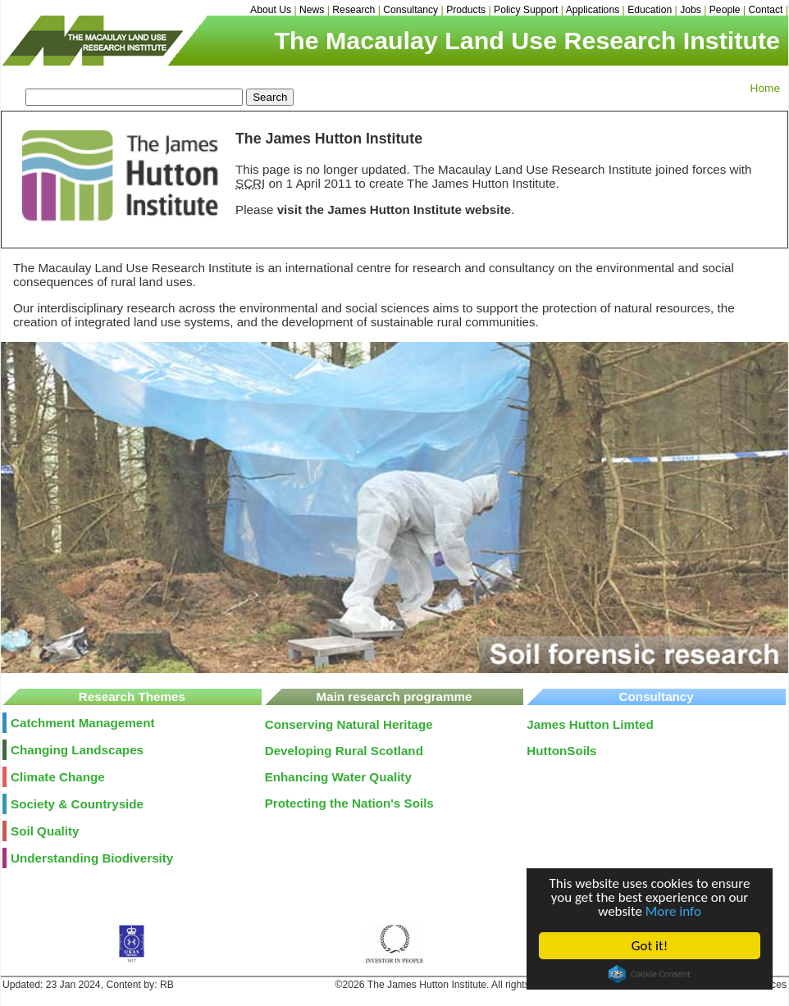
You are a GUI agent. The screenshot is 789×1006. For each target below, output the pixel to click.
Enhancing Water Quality (338, 777)
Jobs (690, 10)
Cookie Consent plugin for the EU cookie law (650, 974)
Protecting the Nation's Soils (349, 803)
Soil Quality (45, 831)
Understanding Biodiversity (92, 858)
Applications (593, 10)
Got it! (650, 945)
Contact (766, 10)
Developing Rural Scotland (344, 751)
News (311, 10)
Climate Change (58, 777)
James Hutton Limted (590, 724)
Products (466, 10)
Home (765, 88)
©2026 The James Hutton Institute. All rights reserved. (454, 984)
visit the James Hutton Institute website (394, 209)
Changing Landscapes (77, 750)
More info (673, 911)
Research (353, 10)
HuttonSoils (561, 751)
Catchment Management (83, 723)
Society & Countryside (77, 804)
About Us (270, 10)
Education (649, 10)
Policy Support (526, 10)
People (725, 10)
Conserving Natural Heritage (349, 724)
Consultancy (410, 10)
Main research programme (394, 696)
